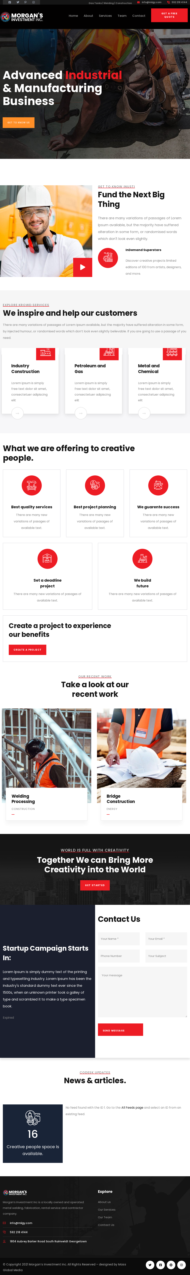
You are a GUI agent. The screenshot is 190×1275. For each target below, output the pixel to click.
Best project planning (95, 507)
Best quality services (31, 507)
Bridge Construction (122, 799)
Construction (24, 809)
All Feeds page (132, 1107)
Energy (113, 809)
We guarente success (158, 507)
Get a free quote (169, 15)
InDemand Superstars (143, 250)
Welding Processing (24, 799)
